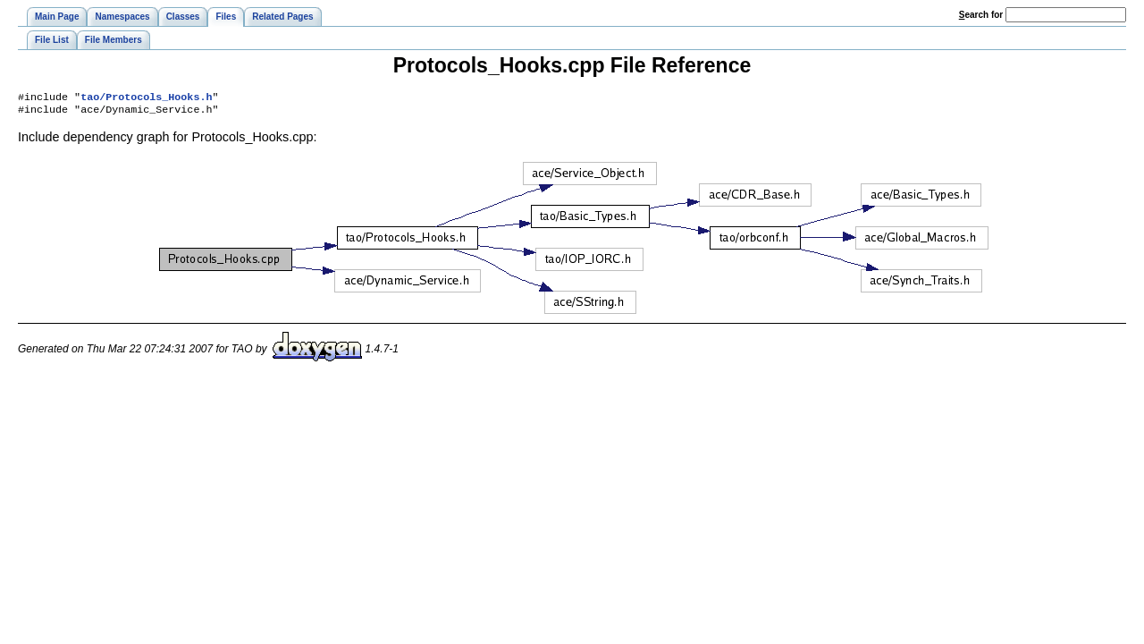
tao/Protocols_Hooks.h (146, 98)
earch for (980, 15)
